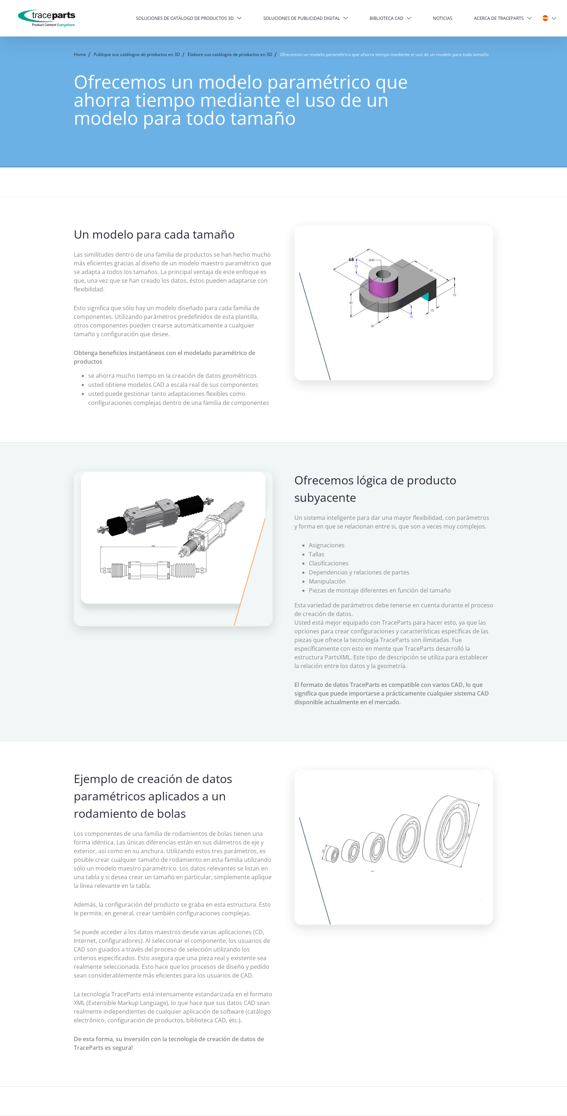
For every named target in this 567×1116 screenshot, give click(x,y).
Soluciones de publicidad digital (301, 18)
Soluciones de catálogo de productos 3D (185, 18)
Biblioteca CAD (386, 18)
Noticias (442, 18)
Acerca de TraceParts (499, 18)
